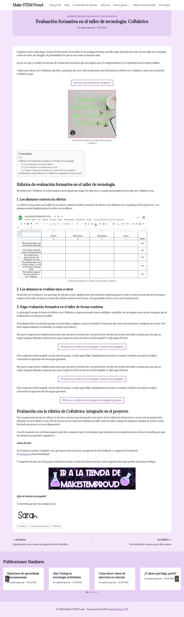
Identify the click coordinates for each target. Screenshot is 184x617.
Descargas (164, 5)
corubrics (22, 526)
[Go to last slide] (7, 579)
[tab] (87, 592)
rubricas (57, 526)
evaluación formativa (39, 526)
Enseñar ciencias (76, 16)
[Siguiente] (177, 579)
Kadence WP (121, 609)
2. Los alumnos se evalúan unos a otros (41, 167)
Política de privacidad (144, 5)
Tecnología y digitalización (102, 16)
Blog (67, 5)
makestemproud (87, 27)
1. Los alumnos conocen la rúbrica (38, 164)
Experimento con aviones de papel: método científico (51, 542)
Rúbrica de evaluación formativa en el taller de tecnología (47, 161)
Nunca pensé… (121, 5)
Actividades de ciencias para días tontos (132, 542)
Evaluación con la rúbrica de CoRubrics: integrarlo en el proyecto (51, 173)
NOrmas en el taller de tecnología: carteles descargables (92, 346)
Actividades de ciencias (85, 5)
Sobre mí (105, 5)
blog (46, 461)
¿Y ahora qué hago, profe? (160, 573)
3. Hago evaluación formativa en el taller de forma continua (49, 170)
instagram (25, 454)
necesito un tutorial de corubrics (92, 82)
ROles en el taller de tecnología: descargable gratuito (92, 400)
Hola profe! (55, 5)
